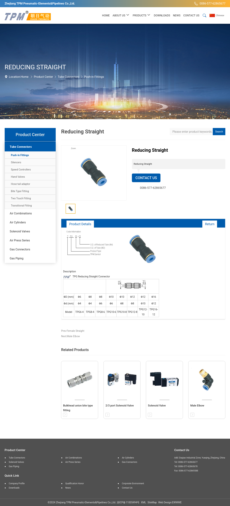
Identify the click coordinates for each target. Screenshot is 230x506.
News (68, 488)
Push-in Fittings (94, 76)
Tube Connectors (68, 76)
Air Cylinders (18, 222)
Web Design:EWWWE (169, 502)
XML (143, 502)
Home (24, 76)
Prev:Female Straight (72, 330)
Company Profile (17, 483)
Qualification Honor (74, 483)
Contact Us (146, 178)
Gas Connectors (20, 249)
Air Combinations (21, 213)
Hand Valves (18, 176)
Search (219, 131)
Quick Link (12, 475)
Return (210, 224)
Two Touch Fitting (21, 198)
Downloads (14, 488)
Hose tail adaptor (20, 184)
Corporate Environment (133, 483)
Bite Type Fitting (20, 191)
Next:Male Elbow (70, 336)
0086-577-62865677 (209, 3)
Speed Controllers (21, 169)
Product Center (43, 76)
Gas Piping (17, 258)
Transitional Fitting (21, 205)
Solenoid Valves (20, 231)
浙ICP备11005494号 (128, 502)
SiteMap (152, 502)
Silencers (16, 162)
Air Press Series (20, 240)
